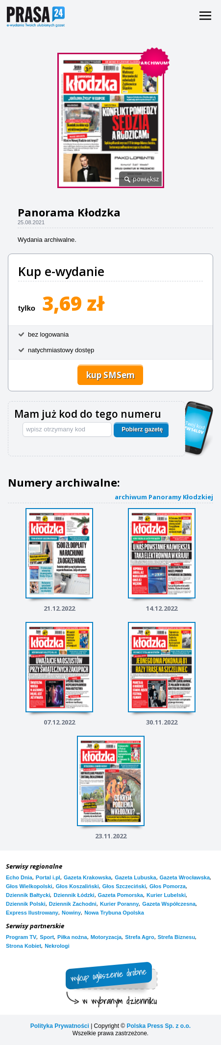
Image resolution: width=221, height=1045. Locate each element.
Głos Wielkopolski (29, 886)
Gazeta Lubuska (135, 877)
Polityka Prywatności (59, 1026)
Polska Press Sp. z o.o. (158, 1026)
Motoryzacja (106, 937)
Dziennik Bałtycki (28, 895)
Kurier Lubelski (166, 895)
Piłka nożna (72, 937)
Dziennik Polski (26, 904)
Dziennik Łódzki (73, 895)
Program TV (21, 937)
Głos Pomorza (167, 886)
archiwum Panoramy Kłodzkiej (164, 496)
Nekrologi (57, 946)
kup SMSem (110, 375)
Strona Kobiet (23, 946)
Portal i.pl (48, 877)
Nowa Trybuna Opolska (114, 913)
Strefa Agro (139, 937)
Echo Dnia (19, 877)
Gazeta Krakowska (87, 877)
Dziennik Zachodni (73, 904)
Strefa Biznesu (176, 937)
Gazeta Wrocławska (185, 877)
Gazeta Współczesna (169, 904)
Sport (47, 937)
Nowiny (71, 913)
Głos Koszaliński (77, 886)
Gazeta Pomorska (120, 895)
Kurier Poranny (119, 904)
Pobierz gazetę (142, 429)
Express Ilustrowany (32, 913)
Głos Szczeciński (124, 886)
